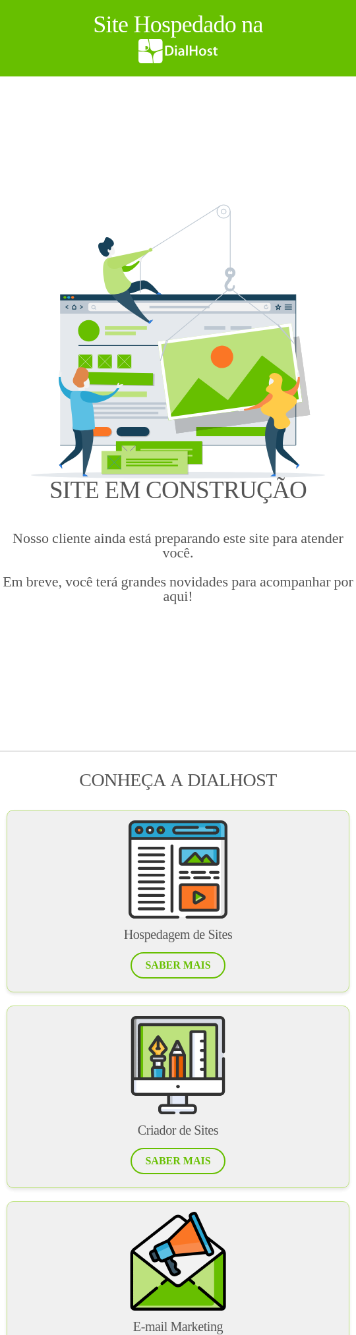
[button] (178, 965)
